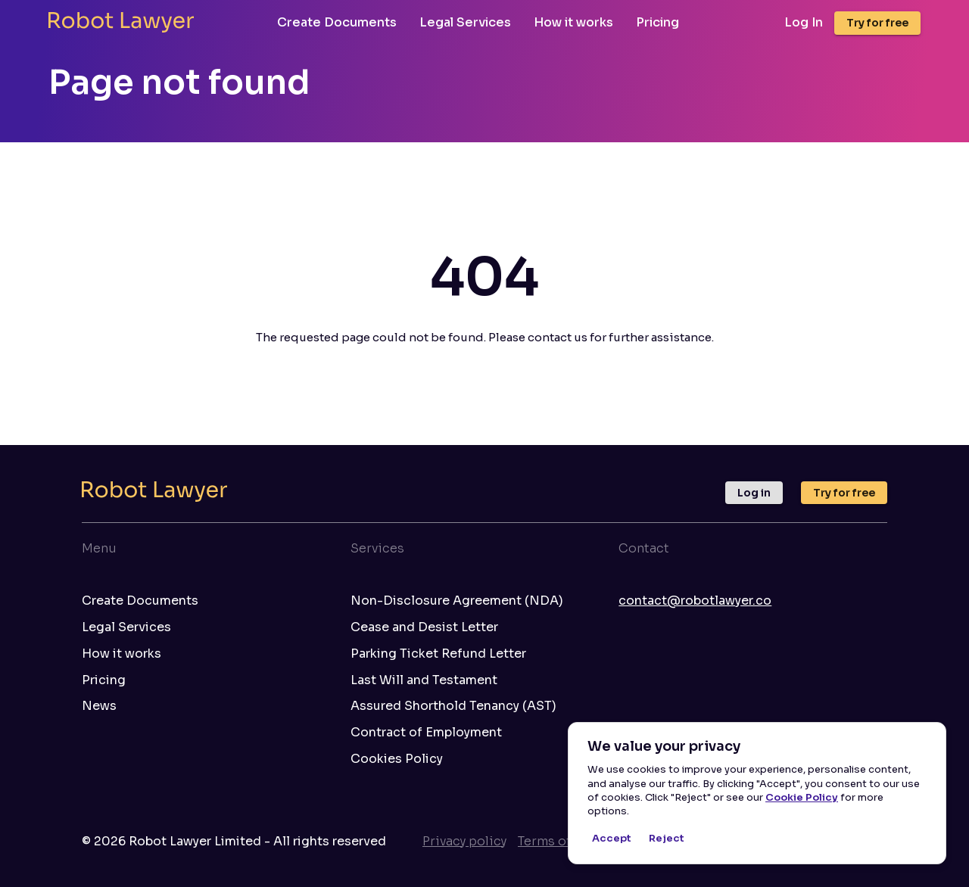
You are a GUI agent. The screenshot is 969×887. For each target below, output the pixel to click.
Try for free (877, 22)
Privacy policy (464, 841)
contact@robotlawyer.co (694, 600)
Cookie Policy (801, 797)
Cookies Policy (397, 759)
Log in (754, 492)
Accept (611, 838)
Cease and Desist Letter (424, 627)
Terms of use (557, 841)
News (99, 706)
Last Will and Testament (424, 680)
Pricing (657, 22)
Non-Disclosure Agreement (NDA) (457, 600)
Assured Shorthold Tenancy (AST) (453, 706)
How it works (573, 22)
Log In (803, 22)
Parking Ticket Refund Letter (438, 653)
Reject (666, 838)
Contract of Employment (426, 732)
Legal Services (465, 22)
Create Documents (337, 22)
